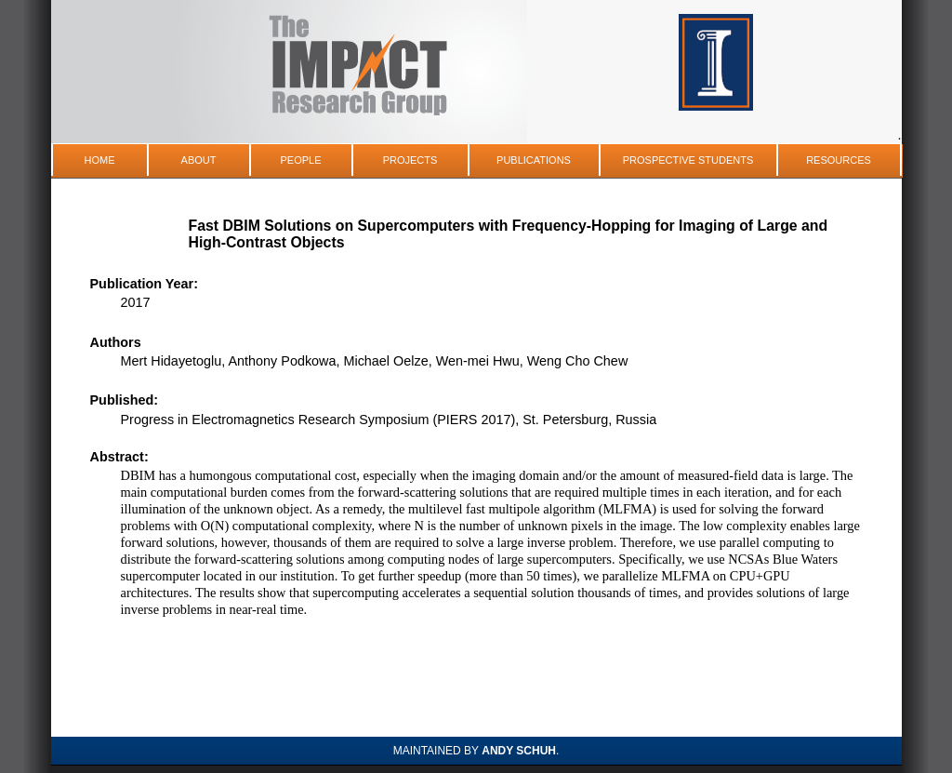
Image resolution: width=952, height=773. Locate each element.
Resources (838, 160)
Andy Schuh (519, 750)
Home (100, 160)
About (199, 160)
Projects (410, 160)
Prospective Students (688, 160)
